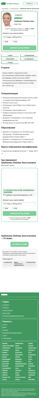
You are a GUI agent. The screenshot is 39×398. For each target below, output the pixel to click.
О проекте (5, 305)
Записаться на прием (19, 48)
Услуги (4, 335)
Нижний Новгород (21, 363)
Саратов (30, 345)
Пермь (17, 375)
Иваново (5, 370)
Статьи (4, 324)
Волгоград (5, 363)
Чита (29, 377)
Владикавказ (6, 359)
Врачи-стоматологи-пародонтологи (19, 264)
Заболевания (6, 338)
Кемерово (18, 348)
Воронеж (5, 366)
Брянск (4, 357)
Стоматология (30, 262)
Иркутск (4, 375)
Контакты (5, 307)
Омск (17, 368)
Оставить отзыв (19, 244)
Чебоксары (31, 372)
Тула (29, 361)
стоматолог (18, 15)
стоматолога (8, 262)
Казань (4, 379)
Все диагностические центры (12, 333)
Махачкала (18, 359)
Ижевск (4, 372)
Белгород (5, 354)
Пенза (17, 372)
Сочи (29, 352)
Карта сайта (6, 313)
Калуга (17, 345)
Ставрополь (32, 354)
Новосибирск (19, 366)
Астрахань (5, 350)
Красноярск (19, 354)
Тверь (30, 357)
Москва (4, 343)
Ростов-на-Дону (20, 377)
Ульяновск (31, 366)
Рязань (17, 379)
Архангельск (6, 348)
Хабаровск (31, 370)
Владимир (5, 361)
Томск (30, 359)
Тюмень (30, 363)
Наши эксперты (7, 310)
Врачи (4, 327)
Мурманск (18, 361)
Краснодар (18, 352)
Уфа (29, 368)
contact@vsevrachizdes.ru (19, 395)
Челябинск (31, 375)
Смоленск (31, 350)
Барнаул (4, 352)
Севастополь (32, 348)
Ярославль (31, 379)
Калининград (19, 343)
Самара (30, 343)
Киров (17, 350)
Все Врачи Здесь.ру (4, 294)
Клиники (5, 330)
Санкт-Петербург (8, 345)
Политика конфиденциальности (13, 316)
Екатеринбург (6, 368)
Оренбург (18, 370)
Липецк (17, 357)
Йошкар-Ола (6, 377)
